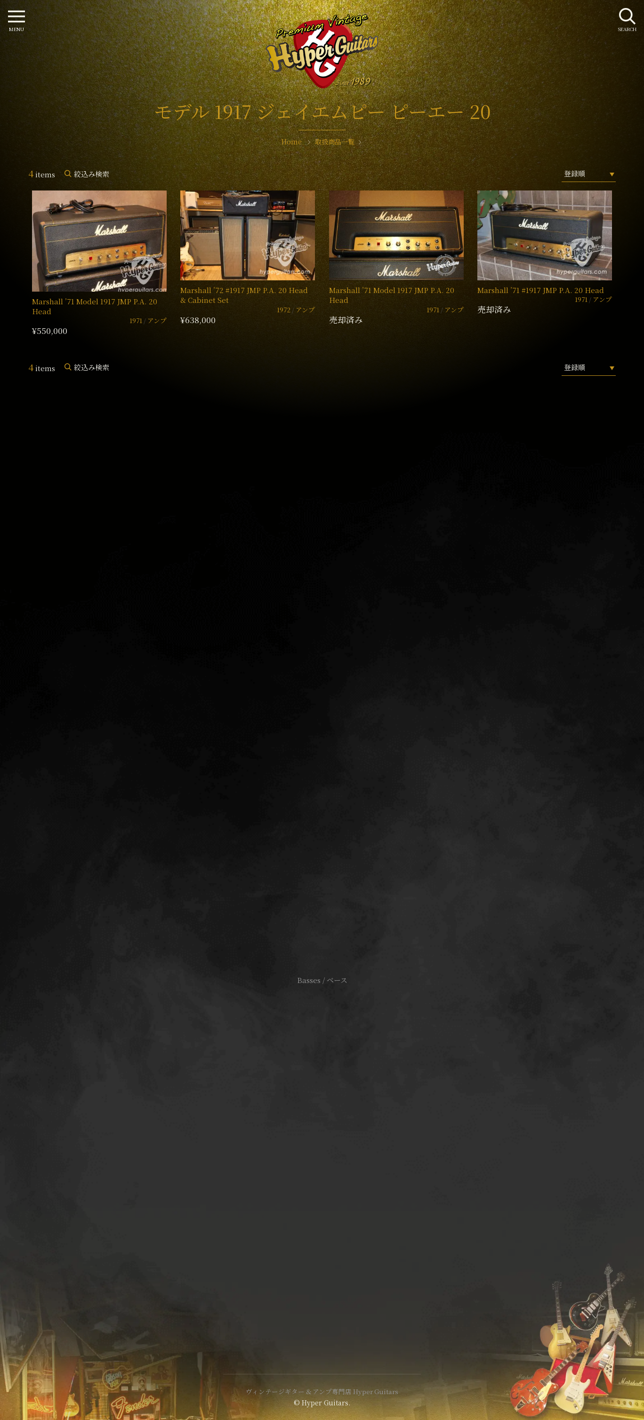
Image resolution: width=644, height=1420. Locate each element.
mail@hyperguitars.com (336, 671)
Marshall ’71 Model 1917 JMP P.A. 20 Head (94, 306)
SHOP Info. (322, 699)
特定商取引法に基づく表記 (322, 1152)
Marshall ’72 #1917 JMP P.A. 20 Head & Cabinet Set (244, 295)
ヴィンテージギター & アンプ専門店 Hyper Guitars (322, 1391)
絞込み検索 (91, 174)
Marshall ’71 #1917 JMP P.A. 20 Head (540, 290)
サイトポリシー (322, 1138)
